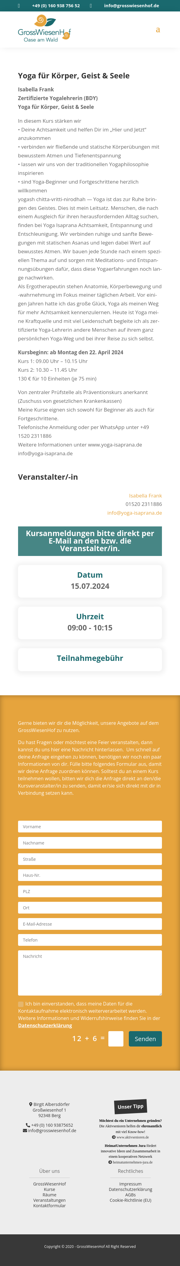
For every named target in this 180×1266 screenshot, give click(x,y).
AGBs (130, 1195)
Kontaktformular (49, 1205)
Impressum (130, 1184)
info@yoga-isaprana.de (134, 512)
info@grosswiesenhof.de (131, 5)
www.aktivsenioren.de (130, 1137)
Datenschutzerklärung (45, 1025)
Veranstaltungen (49, 1200)
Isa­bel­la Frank (145, 495)
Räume (50, 1195)
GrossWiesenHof (49, 1184)
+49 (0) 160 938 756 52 (56, 5)
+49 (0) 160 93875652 (49, 1125)
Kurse (49, 1189)
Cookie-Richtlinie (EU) (130, 1200)
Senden (145, 1039)
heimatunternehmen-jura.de (130, 1162)
